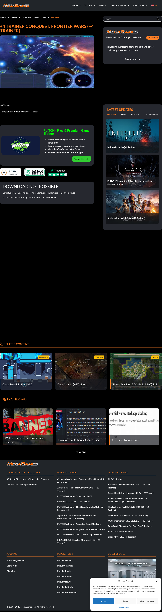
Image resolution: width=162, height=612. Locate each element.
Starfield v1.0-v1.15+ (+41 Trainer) (73, 501)
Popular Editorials (65, 587)
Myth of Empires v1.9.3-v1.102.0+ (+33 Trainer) (130, 520)
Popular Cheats (64, 576)
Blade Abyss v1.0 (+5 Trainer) (122, 536)
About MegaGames (16, 560)
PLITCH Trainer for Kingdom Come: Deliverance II (81, 529)
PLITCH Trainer (115, 479)
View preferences (147, 601)
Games (14, 17)
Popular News (64, 581)
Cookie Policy (124, 607)
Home (3, 17)
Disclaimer (12, 571)
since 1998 (153, 37)
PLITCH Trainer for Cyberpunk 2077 (74, 496)
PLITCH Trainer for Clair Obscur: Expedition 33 (79, 534)
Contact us (12, 565)
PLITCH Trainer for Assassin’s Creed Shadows (79, 524)
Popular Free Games (67, 592)
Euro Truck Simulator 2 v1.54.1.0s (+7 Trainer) (130, 526)
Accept (103, 601)
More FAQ (81, 452)
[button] (156, 581)
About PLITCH (81, 158)
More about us (132, 59)
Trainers (55, 17)
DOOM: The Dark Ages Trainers (22, 484)
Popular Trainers (65, 565)
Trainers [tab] (111, 114)
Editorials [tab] (136, 114)
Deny (125, 601)
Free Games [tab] (152, 114)
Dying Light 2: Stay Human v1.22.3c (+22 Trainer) (131, 493)
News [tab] (123, 114)
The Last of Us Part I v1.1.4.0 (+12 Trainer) (128, 515)
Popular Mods (64, 571)
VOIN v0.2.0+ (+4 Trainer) (120, 531)
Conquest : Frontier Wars (34, 17)
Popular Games (64, 560)
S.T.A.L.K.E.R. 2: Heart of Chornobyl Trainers (28, 479)
